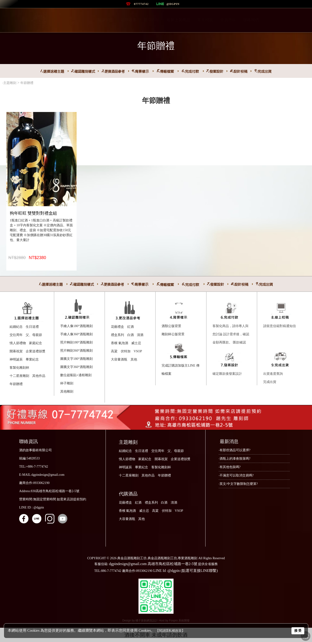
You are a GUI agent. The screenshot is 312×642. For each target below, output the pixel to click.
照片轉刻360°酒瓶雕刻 (76, 350)
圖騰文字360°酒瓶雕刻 (76, 367)
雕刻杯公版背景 (173, 334)
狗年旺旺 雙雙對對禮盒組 (33, 213)
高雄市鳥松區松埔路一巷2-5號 (172, 564)
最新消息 (106, 20)
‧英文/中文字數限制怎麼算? (238, 484)
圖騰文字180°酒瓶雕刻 (76, 359)
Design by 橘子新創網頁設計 (140, 620)
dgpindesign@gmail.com (128, 564)
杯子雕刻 (66, 383)
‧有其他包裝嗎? (230, 467)
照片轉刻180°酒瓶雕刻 (76, 342)
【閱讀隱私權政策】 (170, 630)
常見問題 (205, 20)
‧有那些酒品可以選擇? (234, 450)
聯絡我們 (251, 20)
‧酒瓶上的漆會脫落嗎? (234, 458)
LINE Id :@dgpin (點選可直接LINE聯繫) (185, 571)
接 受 (298, 630)
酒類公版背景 (171, 326)
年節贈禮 (27, 83)
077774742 (141, 4)
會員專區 (228, 20)
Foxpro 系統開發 (179, 620)
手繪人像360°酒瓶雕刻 (76, 334)
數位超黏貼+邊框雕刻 (76, 375)
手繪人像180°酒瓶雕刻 (76, 326)
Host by (164, 620)
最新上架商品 (178, 20)
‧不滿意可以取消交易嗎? (236, 475)
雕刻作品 (152, 20)
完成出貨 (269, 382)
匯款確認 (239, 342)
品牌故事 (129, 20)
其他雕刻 (66, 391)
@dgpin (173, 4)
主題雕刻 (9, 83)
